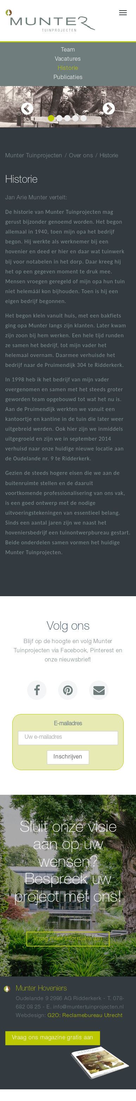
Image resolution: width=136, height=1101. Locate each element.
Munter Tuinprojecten (33, 156)
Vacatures (68, 59)
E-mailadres (68, 724)
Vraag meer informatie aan (68, 939)
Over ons (81, 156)
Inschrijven (68, 757)
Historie (68, 69)
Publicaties (68, 78)
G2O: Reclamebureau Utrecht (85, 1015)
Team (68, 50)
